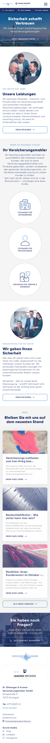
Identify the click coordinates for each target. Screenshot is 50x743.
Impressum (8, 714)
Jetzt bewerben (25, 10)
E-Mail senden (41, 10)
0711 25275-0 (8, 10)
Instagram (11, 738)
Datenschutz (10, 717)
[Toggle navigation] (45, 4)
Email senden (10, 707)
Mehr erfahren (23, 130)
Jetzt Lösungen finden (23, 39)
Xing (8, 731)
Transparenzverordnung (18, 721)
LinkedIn (10, 734)
